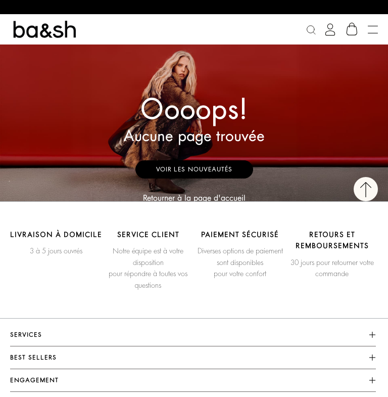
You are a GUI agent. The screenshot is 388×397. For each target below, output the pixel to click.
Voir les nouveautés (194, 169)
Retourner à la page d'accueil (194, 198)
